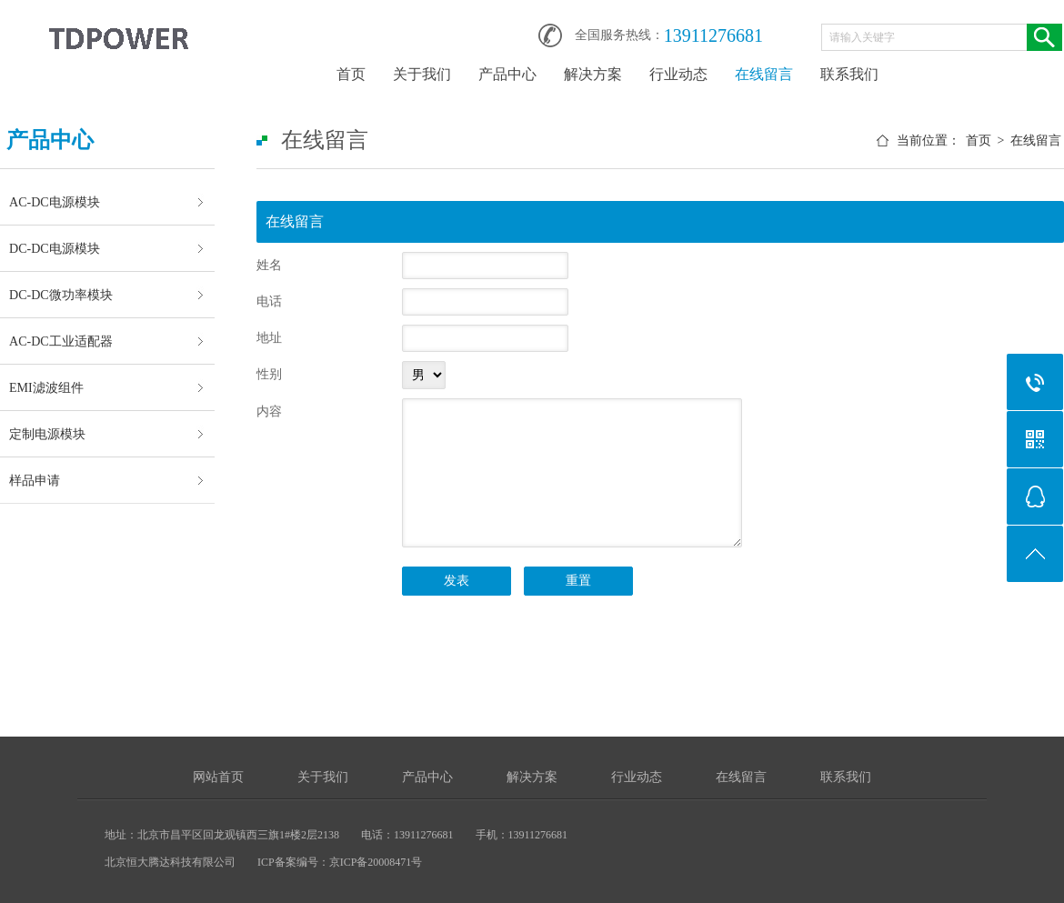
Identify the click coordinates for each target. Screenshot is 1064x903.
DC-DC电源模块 (54, 248)
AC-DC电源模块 (54, 202)
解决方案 (593, 74)
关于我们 (422, 74)
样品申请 (34, 480)
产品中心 (507, 74)
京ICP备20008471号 (376, 862)
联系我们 (849, 74)
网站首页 (218, 777)
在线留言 (764, 74)
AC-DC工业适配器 (61, 341)
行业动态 (678, 74)
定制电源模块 (47, 433)
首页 (351, 74)
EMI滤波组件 (46, 387)
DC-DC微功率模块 (61, 294)
